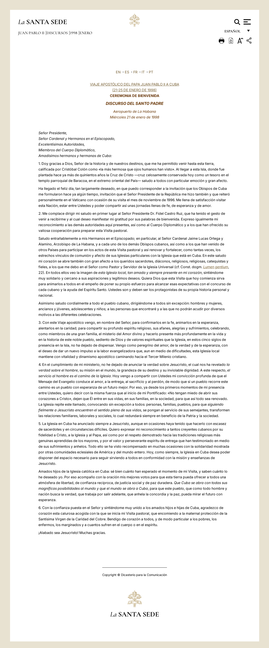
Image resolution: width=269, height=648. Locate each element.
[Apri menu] (246, 22)
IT (143, 72)
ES (127, 72)
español (234, 32)
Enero (86, 32)
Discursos (58, 32)
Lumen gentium (215, 267)
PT (151, 72)
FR (135, 72)
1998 (74, 32)
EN (118, 72)
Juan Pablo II (31, 32)
